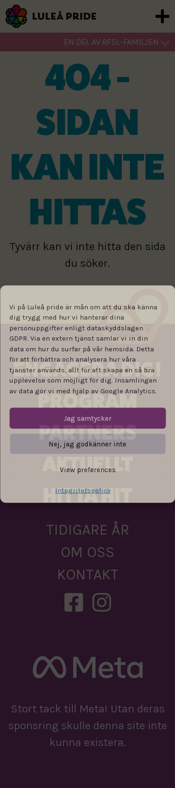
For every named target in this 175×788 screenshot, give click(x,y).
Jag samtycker (88, 418)
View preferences (88, 469)
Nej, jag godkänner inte (87, 443)
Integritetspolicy (83, 490)
